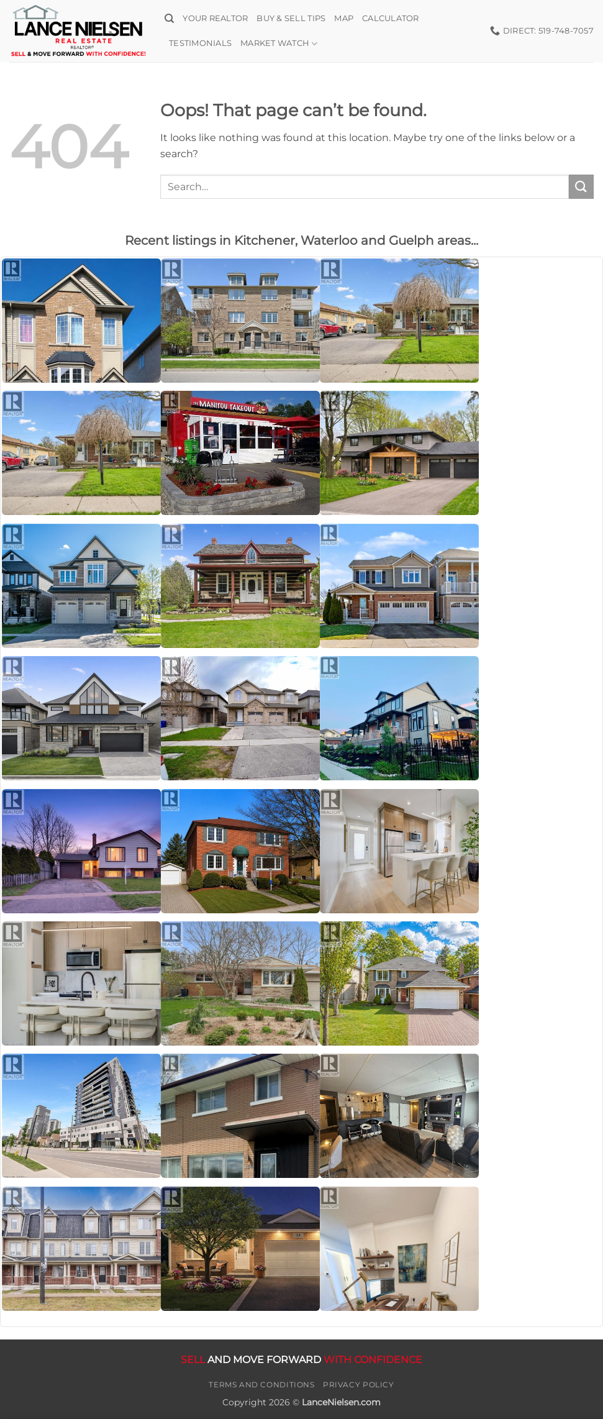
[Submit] (581, 187)
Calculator (390, 18)
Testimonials (200, 43)
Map (343, 18)
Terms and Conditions (261, 1384)
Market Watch (279, 44)
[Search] (169, 18)
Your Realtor (215, 18)
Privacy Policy (358, 1384)
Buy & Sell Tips (290, 18)
